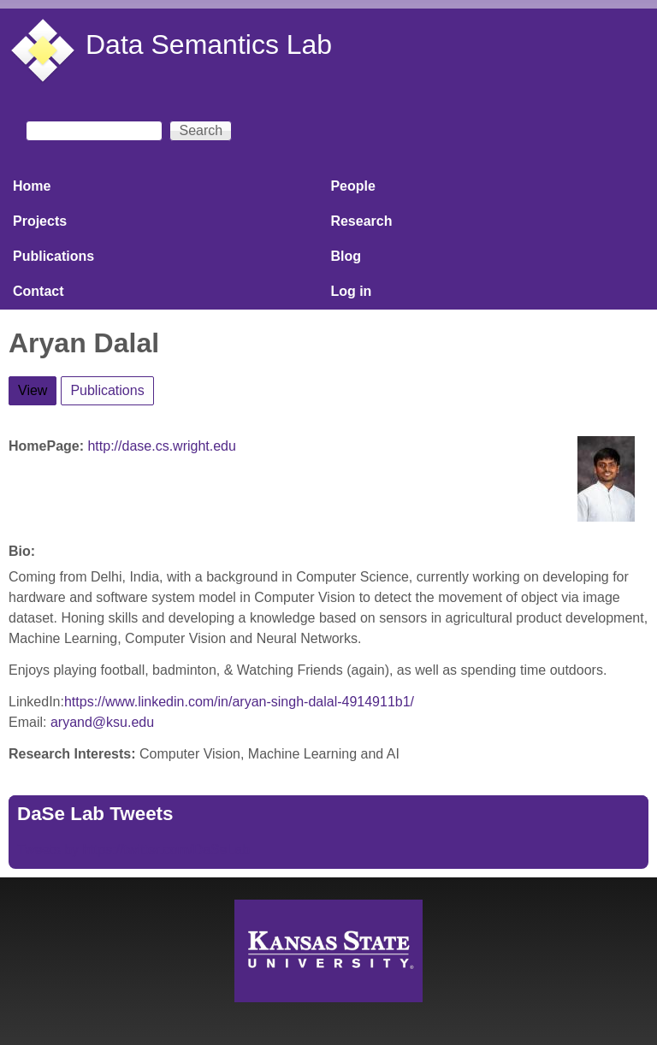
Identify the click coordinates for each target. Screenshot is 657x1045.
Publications (53, 256)
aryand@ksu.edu (102, 722)
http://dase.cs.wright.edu (161, 446)
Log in (350, 291)
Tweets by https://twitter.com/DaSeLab (133, 849)
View (37, 387)
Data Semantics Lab (209, 44)
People (352, 186)
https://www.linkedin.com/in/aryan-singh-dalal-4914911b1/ (239, 701)
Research (361, 221)
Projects (40, 221)
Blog (345, 256)
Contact (38, 291)
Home (31, 186)
